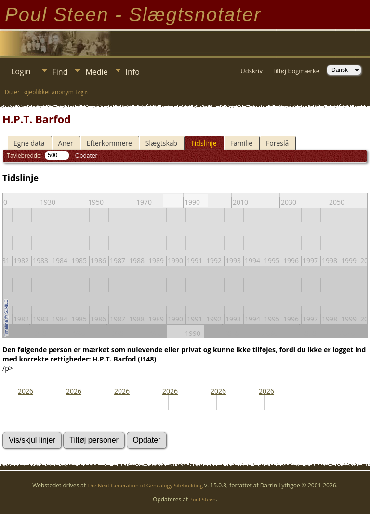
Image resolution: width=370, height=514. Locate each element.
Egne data (29, 143)
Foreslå (277, 143)
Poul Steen (202, 499)
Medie (96, 72)
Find (60, 72)
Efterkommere (109, 143)
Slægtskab (161, 143)
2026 (25, 391)
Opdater (86, 156)
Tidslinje (204, 143)
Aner (65, 143)
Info (133, 72)
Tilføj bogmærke (295, 71)
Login (21, 71)
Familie (241, 143)
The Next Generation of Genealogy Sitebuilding (145, 485)
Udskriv (251, 71)
